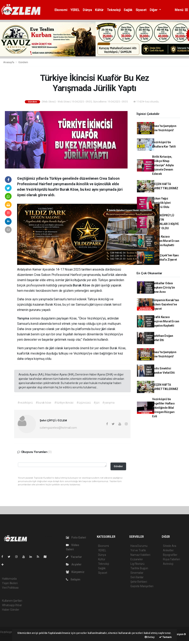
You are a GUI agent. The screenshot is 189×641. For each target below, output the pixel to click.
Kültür (99, 10)
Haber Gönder (10, 609)
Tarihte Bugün (139, 568)
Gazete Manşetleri (141, 586)
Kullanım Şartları (12, 600)
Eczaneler (136, 559)
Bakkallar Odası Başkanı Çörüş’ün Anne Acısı (163, 287)
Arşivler (74, 564)
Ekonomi (61, 10)
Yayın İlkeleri (9, 583)
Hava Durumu (138, 545)
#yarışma (108, 402)
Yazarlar (74, 556)
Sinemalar (136, 572)
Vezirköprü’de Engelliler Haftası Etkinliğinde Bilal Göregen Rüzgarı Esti (163, 408)
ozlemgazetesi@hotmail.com (58, 427)
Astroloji (168, 563)
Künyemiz (75, 572)
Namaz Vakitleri (140, 554)
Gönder (118, 466)
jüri (68, 280)
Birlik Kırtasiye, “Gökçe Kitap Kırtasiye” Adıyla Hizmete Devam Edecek (163, 165)
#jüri (96, 402)
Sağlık (128, 10)
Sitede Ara (169, 545)
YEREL (75, 10)
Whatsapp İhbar (12, 605)
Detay (150, 637)
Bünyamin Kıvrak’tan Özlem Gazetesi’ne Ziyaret (165, 304)
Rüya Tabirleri (171, 559)
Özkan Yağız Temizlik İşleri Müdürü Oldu (161, 203)
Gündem (23, 62)
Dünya (87, 10)
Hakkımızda (9, 578)
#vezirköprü (25, 402)
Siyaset (141, 10)
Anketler (168, 550)
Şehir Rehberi (138, 581)
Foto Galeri (76, 537)
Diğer (154, 10)
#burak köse (43, 402)
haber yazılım (8, 636)
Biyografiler (170, 554)
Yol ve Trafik (138, 550)
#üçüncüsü (83, 402)
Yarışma (23, 318)
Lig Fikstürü (137, 563)
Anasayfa (9, 62)
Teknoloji (113, 10)
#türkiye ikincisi (63, 402)
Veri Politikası (10, 587)
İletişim (73, 579)
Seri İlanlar (137, 577)
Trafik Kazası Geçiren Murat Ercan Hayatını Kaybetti (165, 241)
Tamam (165, 637)
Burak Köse (82, 285)
